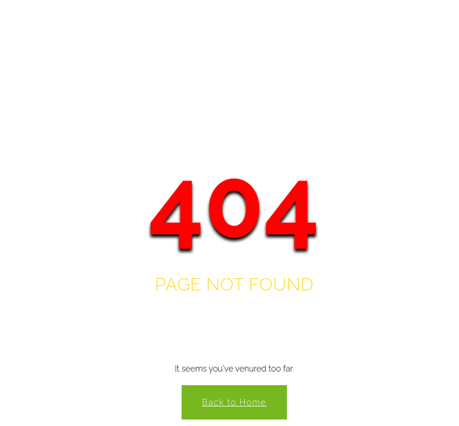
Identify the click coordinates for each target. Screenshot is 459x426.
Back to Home (234, 402)
